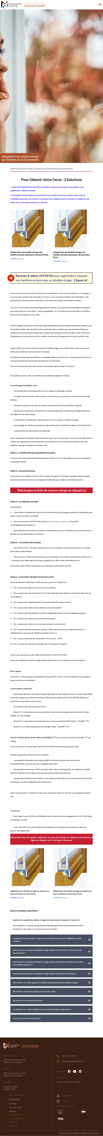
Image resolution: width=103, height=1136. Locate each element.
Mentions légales (73, 1133)
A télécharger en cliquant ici (58, 521)
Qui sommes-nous (16, 1119)
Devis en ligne (15, 1115)
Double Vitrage (14, 1099)
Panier (62, 1101)
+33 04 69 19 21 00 (66, 1056)
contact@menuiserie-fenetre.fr (70, 1061)
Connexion (64, 1096)
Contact (13, 1126)
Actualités (14, 1122)
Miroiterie (12, 1111)
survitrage (12, 1103)
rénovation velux (15, 1107)
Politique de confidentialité (90, 1133)
